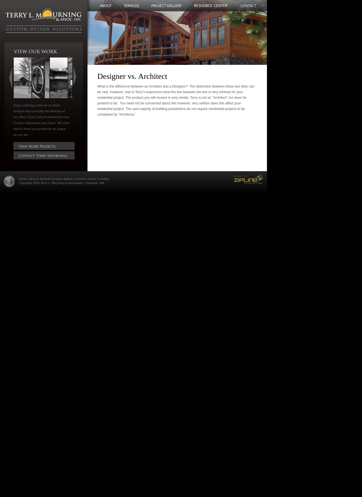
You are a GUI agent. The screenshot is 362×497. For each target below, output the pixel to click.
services (44, 178)
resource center (85, 178)
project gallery (62, 178)
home (23, 178)
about (33, 178)
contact (104, 178)
